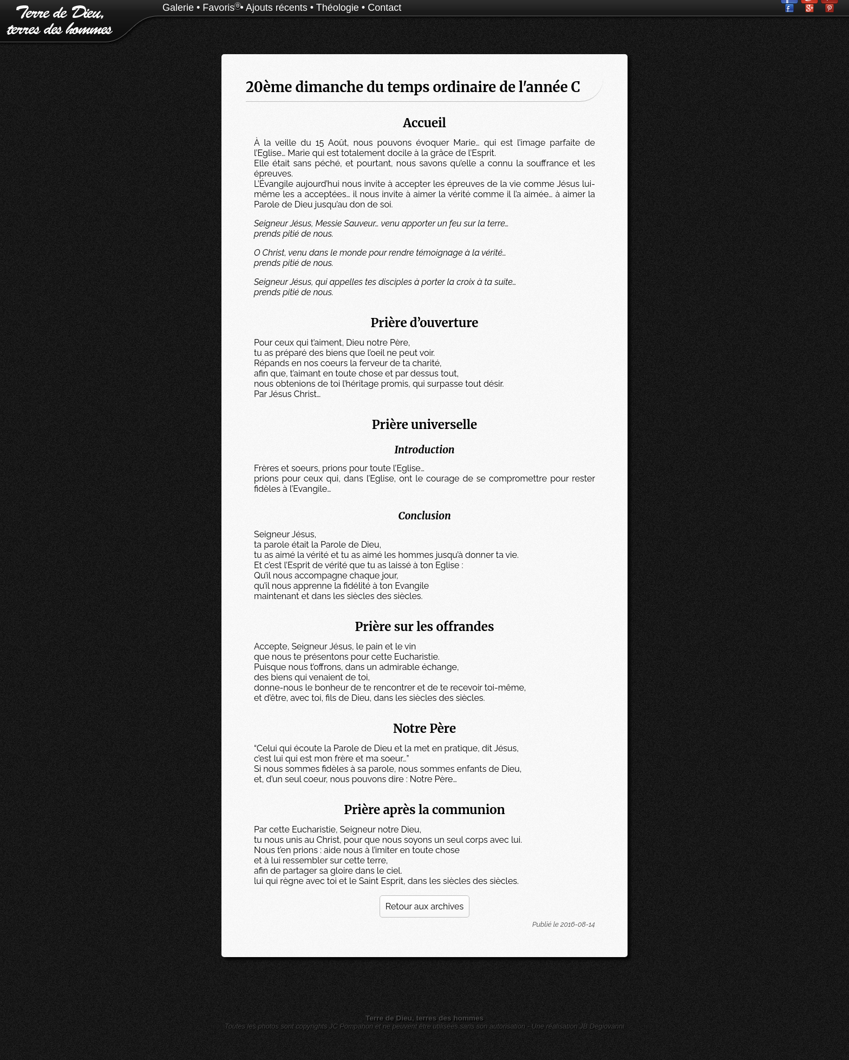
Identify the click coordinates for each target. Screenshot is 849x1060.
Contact (384, 7)
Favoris (218, 7)
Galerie (178, 7)
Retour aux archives (424, 906)
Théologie (337, 7)
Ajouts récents (277, 7)
